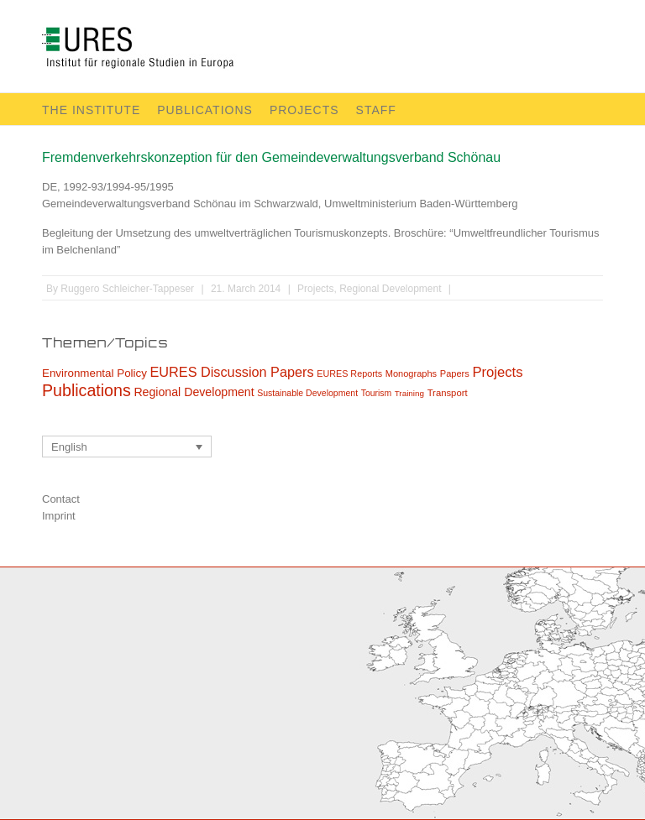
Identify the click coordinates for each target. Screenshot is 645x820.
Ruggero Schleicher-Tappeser (127, 289)
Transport (447, 393)
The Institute (91, 110)
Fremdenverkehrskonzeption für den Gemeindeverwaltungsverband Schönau (271, 157)
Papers (454, 373)
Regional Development (390, 289)
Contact (61, 499)
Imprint (59, 515)
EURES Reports (349, 373)
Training (409, 393)
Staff (376, 110)
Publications (205, 110)
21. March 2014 (246, 289)
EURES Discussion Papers (232, 371)
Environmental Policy (94, 373)
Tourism (376, 393)
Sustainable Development (307, 393)
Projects (304, 110)
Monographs (411, 373)
